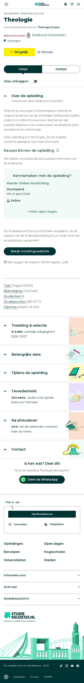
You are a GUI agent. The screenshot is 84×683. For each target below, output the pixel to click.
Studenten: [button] (13, 296)
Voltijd (22, 69)
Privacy (34, 676)
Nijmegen (14, 41)
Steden (50, 560)
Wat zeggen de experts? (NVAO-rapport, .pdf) (36, 262)
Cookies (48, 676)
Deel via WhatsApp (39, 479)
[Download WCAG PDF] (6, 677)
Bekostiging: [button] (13, 291)
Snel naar (10, 587)
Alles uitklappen (20, 81)
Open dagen (54, 543)
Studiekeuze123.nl (16, 598)
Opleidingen (13, 543)
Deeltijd (61, 69)
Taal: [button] (8, 285)
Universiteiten (15, 560)
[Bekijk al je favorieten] (17, 524)
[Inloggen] (78, 4)
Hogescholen (54, 552)
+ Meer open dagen (42, 211)
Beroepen (12, 552)
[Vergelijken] (65, 4)
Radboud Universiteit (48, 35)
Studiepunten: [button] (15, 301)
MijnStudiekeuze (42, 514)
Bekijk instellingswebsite (30, 251)
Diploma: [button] (11, 307)
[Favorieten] (72, 4)
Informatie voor (15, 575)
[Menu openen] (6, 4)
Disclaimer (20, 676)
